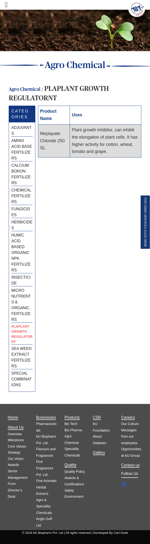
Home (13, 417)
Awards (13, 465)
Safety (69, 490)
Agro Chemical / (26, 89)
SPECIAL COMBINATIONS (21, 379)
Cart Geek (121, 533)
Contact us (130, 465)
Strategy (14, 452)
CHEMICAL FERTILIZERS (21, 196)
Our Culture (130, 424)
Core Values (17, 446)
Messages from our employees (129, 436)
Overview (15, 434)
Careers (128, 417)
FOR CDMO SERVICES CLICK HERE (145, 222)
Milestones (16, 440)
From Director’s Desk (15, 490)
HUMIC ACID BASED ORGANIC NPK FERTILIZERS (21, 252)
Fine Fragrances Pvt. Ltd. (44, 468)
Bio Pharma (73, 430)
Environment (73, 496)
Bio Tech (70, 424)
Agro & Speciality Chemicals (44, 506)
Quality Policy (74, 471)
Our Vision (15, 459)
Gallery (99, 452)
